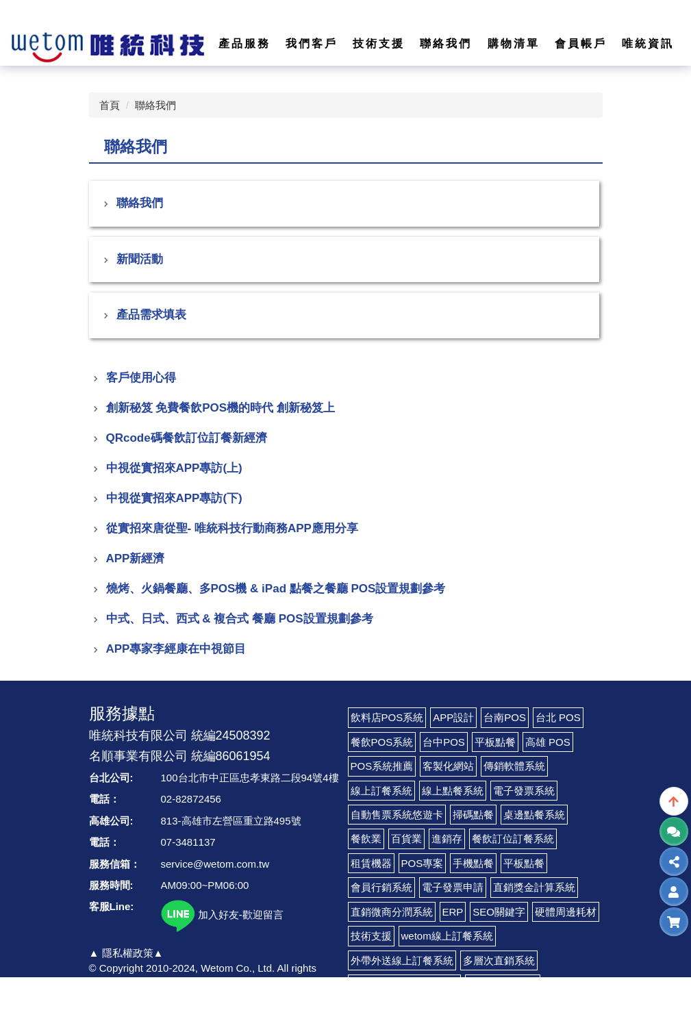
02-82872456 (191, 799)
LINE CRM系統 (503, 984)
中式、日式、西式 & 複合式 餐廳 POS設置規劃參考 (239, 618)
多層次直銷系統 (499, 960)
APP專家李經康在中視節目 (176, 648)
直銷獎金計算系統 (534, 887)
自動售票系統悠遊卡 (397, 814)
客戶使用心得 (141, 377)
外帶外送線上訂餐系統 (402, 960)
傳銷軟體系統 (514, 766)
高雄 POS (547, 742)
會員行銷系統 (381, 887)
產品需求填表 (151, 314)
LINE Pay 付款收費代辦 (405, 984)
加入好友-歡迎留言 (222, 914)
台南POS (504, 717)
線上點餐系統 (452, 790)
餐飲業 (366, 838)
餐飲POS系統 (382, 742)
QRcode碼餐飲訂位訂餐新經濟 (186, 437)
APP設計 (453, 717)
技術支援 (371, 936)
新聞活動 (139, 259)
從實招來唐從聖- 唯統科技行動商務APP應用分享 (232, 528)
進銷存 (446, 838)
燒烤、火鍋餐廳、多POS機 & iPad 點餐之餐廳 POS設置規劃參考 (276, 588)
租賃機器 (371, 863)
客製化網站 (448, 766)
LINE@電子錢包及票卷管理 (414, 1008)
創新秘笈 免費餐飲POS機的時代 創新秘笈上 (220, 407)
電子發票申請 (452, 887)
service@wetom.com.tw (215, 864)
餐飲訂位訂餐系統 (513, 838)
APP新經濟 (135, 558)
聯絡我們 (155, 105)
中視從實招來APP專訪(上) (174, 468)
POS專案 (422, 863)
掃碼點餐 (473, 814)
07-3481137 (188, 842)
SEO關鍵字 (499, 912)
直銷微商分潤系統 (392, 912)
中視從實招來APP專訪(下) (174, 498)
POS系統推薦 (382, 766)
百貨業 (406, 838)
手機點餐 (473, 863)
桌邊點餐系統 (534, 814)
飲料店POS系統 (387, 717)
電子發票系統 (524, 790)
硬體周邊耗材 (565, 912)
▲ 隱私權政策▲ (126, 953)
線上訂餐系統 (381, 790)
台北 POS (558, 717)
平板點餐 (495, 742)
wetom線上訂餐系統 (447, 936)
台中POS (444, 742)
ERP (453, 912)
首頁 (109, 105)
